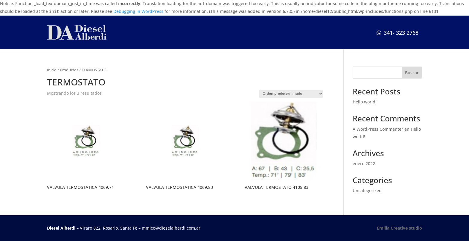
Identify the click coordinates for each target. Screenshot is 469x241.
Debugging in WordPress (138, 11)
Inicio (52, 70)
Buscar (412, 73)
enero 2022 (364, 163)
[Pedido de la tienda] (291, 94)
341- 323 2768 (401, 32)
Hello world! (365, 102)
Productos (69, 70)
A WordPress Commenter (378, 129)
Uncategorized (367, 190)
